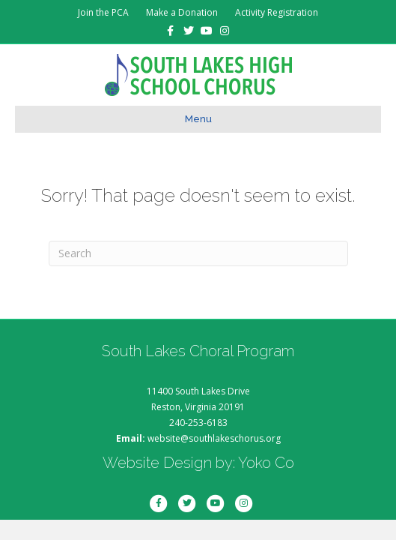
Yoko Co (266, 463)
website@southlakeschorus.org (214, 438)
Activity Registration (276, 12)
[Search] (198, 253)
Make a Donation (182, 12)
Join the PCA (103, 12)
